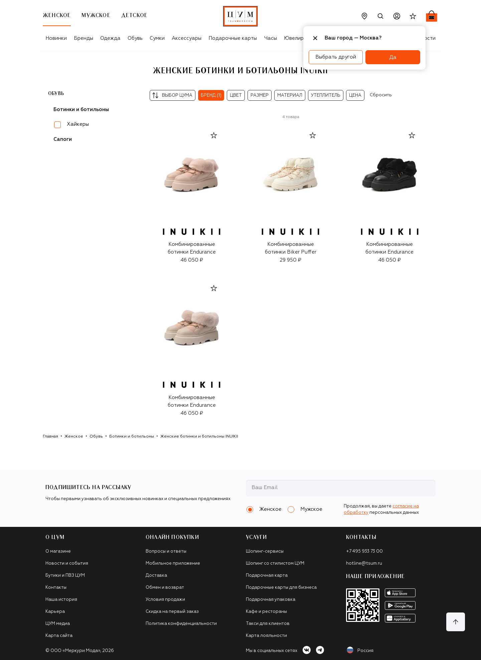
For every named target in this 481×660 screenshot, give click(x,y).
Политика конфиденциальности (181, 624)
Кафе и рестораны (266, 611)
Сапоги (62, 139)
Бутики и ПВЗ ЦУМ (65, 575)
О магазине (58, 551)
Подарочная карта (267, 575)
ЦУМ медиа (57, 624)
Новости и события (66, 563)
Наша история (61, 599)
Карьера (55, 611)
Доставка (156, 575)
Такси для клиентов (268, 624)
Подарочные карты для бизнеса (281, 587)
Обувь (135, 38)
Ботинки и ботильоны (131, 437)
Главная (50, 437)
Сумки (157, 38)
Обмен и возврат (165, 587)
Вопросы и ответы (166, 551)
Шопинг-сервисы (265, 551)
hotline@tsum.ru (364, 563)
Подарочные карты (232, 38)
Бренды (83, 38)
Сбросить (381, 95)
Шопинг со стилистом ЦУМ (275, 563)
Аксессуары (186, 38)
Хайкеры (78, 124)
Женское (73, 437)
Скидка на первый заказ (172, 611)
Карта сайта (58, 636)
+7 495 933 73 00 (364, 551)
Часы (270, 38)
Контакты (55, 587)
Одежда (110, 38)
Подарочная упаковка (270, 599)
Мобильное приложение (173, 563)
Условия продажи (165, 599)
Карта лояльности (266, 636)
